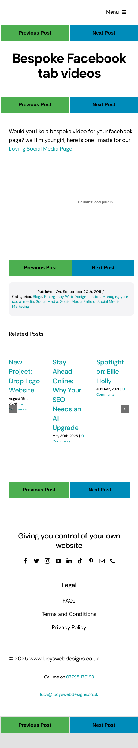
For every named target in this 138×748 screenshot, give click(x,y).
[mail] (102, 561)
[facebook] (25, 561)
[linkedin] (69, 561)
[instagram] (47, 561)
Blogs (37, 296)
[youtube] (58, 561)
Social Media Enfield (78, 301)
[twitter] (36, 561)
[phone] (112, 561)
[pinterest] (91, 561)
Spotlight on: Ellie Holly (110, 371)
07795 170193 (80, 677)
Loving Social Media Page (40, 148)
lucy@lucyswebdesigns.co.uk (69, 694)
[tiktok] (80, 561)
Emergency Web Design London (72, 296)
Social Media (47, 301)
